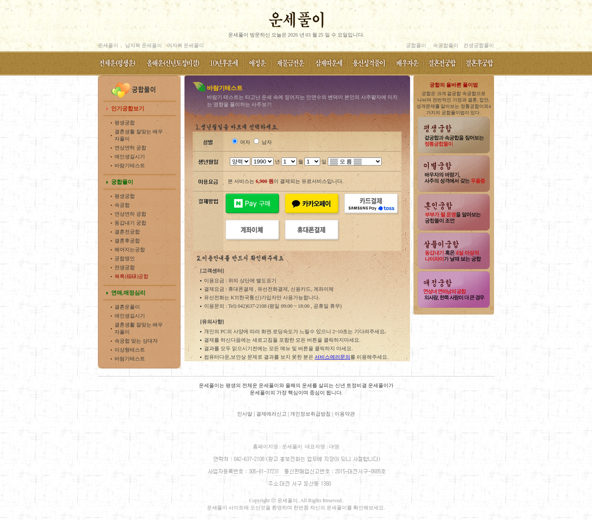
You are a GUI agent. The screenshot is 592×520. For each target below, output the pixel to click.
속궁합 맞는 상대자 (136, 341)
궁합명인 (124, 258)
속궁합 (122, 205)
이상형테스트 (129, 350)
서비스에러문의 (332, 357)
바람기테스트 (129, 166)
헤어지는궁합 (129, 250)
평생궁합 (124, 123)
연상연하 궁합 (130, 148)
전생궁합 (124, 267)
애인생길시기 (129, 157)
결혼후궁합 (127, 241)
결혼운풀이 (127, 307)
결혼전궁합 (127, 232)
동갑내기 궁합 (130, 223)
